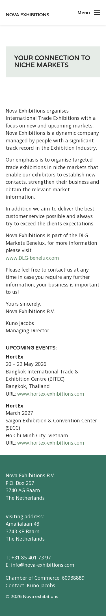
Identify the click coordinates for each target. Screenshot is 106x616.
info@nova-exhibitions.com (42, 564)
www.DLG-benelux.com (32, 257)
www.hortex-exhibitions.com (50, 393)
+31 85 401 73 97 (31, 557)
